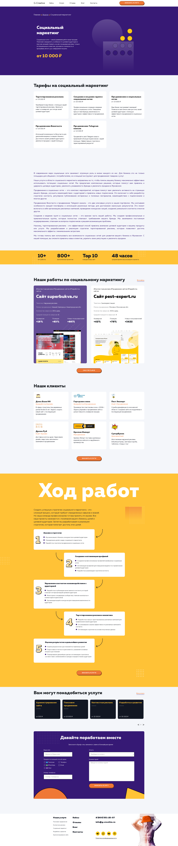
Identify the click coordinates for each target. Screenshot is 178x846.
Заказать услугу (132, 3)
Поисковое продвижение (60, 821)
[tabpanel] (47, 709)
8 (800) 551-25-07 (105, 818)
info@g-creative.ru (105, 822)
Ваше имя (47, 750)
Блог (83, 3)
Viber (48, 768)
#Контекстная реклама (44, 289)
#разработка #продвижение (85, 404)
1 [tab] (141, 726)
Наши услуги (59, 818)
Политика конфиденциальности (106, 838)
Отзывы (72, 3)
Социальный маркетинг (59, 828)
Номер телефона (49, 772)
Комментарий (93, 759)
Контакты (93, 3)
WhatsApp (50, 765)
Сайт (57, 296)
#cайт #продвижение (119, 404)
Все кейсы (140, 280)
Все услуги (140, 693)
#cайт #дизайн (41, 434)
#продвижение (79, 435)
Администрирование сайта (60, 835)
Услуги (61, 3)
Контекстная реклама (59, 825)
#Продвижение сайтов (61, 289)
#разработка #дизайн (44, 404)
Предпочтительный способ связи (55, 759)
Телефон (63, 762)
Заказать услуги (89, 458)
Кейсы (51, 3)
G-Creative (39, 3)
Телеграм (50, 762)
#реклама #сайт (117, 436)
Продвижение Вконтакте (49, 126)
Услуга (91, 750)
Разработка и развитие (59, 831)
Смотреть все (89, 370)
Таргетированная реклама (50, 97)
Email (62, 765)
